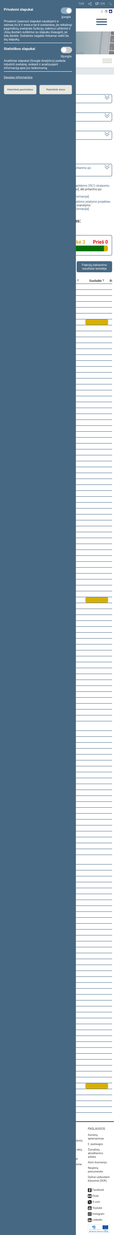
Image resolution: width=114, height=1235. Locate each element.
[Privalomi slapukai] (66, 10)
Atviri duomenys (97, 1162)
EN (103, 4)
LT (97, 4)
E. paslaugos (95, 1144)
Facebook (98, 1189)
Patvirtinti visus (55, 89)
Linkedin (97, 1219)
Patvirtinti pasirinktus (20, 89)
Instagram (98, 1213)
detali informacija (76, 196)
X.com (96, 1201)
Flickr (95, 1195)
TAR (81, 4)
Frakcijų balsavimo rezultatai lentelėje (94, 266)
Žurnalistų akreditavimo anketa (95, 1153)
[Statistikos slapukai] (66, 50)
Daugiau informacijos (18, 77)
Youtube (97, 1207)
